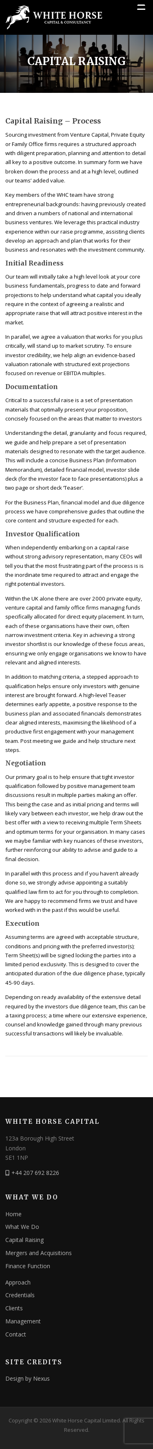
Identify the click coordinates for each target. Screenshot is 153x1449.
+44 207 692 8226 (35, 1173)
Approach (18, 1282)
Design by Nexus (27, 1378)
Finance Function (27, 1266)
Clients (14, 1308)
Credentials (20, 1295)
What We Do (22, 1227)
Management (23, 1321)
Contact (15, 1334)
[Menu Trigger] (141, 8)
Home (13, 1214)
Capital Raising (24, 1240)
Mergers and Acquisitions (38, 1253)
